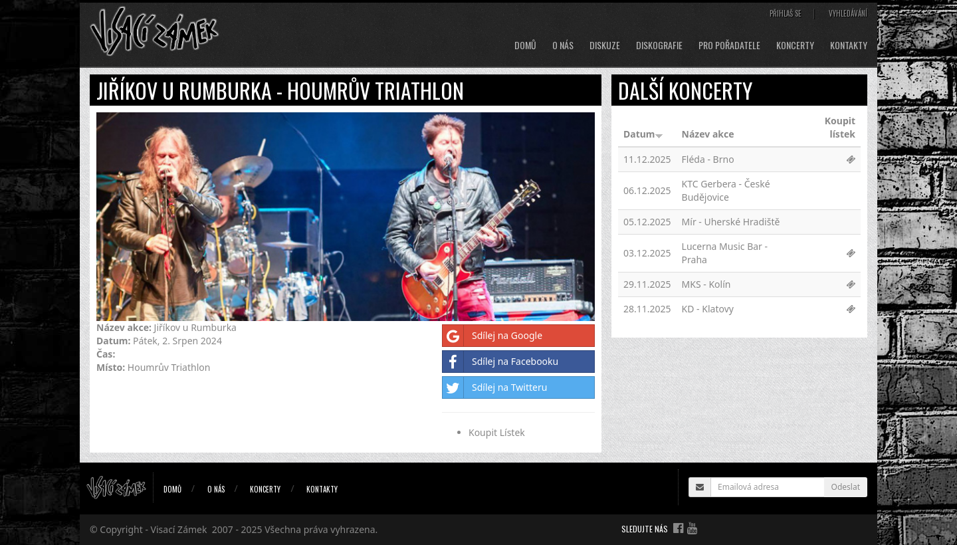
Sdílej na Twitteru (495, 387)
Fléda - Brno (708, 159)
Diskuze (604, 45)
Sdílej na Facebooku (500, 361)
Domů (525, 45)
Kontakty (848, 45)
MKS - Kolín (706, 284)
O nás (563, 45)
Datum (643, 134)
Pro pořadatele (729, 45)
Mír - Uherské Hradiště (731, 221)
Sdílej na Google (492, 335)
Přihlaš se (785, 13)
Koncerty (795, 45)
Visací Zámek (179, 529)
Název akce (708, 134)
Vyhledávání (848, 13)
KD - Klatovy (708, 308)
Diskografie (659, 45)
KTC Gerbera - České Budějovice (726, 190)
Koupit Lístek (497, 432)
